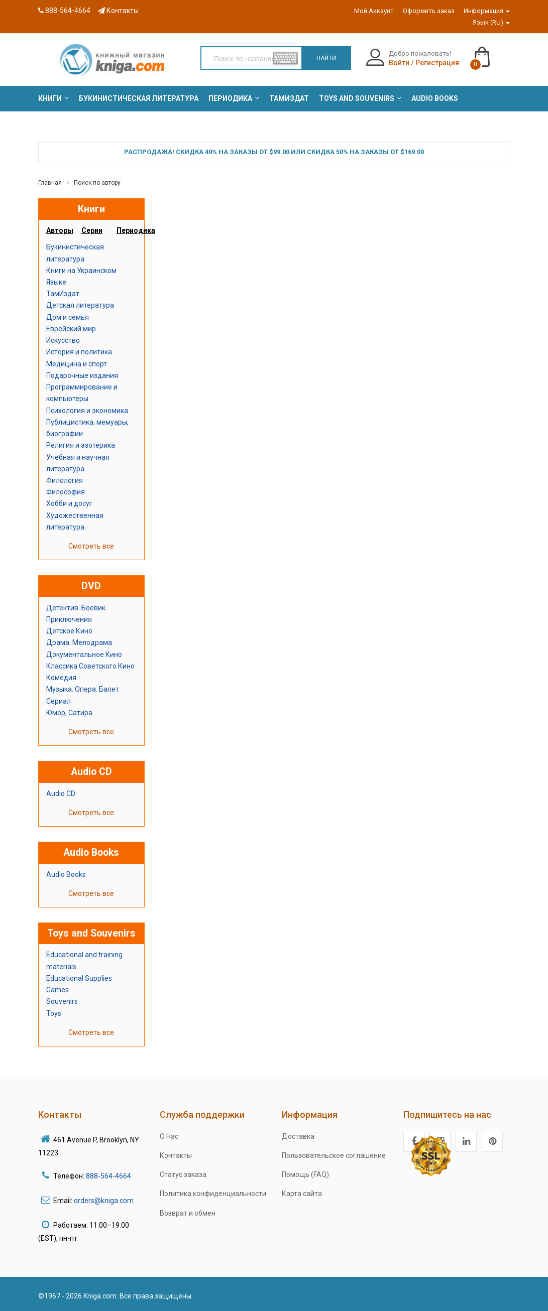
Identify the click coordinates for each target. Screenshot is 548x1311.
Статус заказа (183, 1174)
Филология (64, 480)
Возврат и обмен (187, 1213)
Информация (487, 11)
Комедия (61, 678)
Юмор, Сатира (69, 713)
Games (57, 990)
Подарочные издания (82, 375)
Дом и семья (67, 317)
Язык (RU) (491, 22)
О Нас (169, 1136)
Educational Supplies (79, 978)
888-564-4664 (64, 11)
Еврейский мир (71, 329)
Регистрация (437, 63)
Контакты (118, 11)
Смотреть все (91, 546)
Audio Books (66, 874)
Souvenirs (62, 1001)
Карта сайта (302, 1194)
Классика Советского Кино (90, 666)
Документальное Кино (84, 654)
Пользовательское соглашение (334, 1155)
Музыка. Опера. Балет (82, 689)
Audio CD (60, 794)
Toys (53, 1013)
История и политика (79, 352)
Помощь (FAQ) (305, 1174)
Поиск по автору (97, 182)
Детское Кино (69, 631)
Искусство (63, 340)
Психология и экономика (87, 411)
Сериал (58, 701)
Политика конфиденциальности (213, 1194)
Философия (65, 492)
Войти (399, 63)
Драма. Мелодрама (79, 642)
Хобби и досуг (69, 503)
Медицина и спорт (76, 364)
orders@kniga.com (104, 1201)
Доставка (298, 1136)
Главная (50, 182)
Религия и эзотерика (80, 445)
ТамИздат (62, 294)
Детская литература (80, 305)
